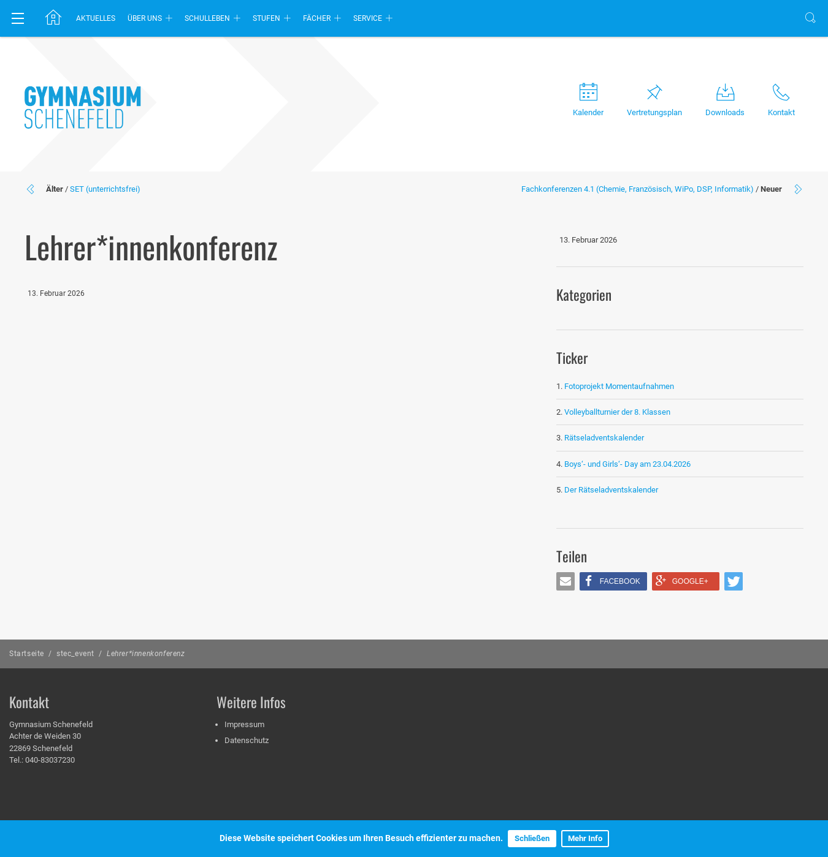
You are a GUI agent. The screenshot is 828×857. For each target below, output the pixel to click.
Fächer (317, 18)
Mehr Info (585, 838)
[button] (565, 581)
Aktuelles (95, 18)
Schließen (532, 838)
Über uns (145, 18)
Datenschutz (246, 740)
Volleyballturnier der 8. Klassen (617, 412)
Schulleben (207, 18)
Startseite (26, 653)
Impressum (244, 724)
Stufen (266, 18)
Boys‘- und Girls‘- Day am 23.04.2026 (627, 464)
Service (367, 18)
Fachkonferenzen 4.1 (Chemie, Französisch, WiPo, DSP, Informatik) (637, 189)
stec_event (75, 653)
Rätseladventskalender (604, 437)
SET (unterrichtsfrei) (105, 189)
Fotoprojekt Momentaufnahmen (619, 386)
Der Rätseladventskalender (611, 489)
